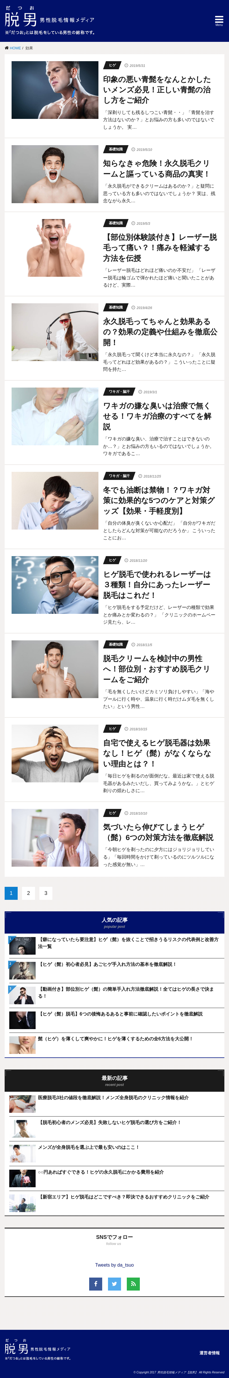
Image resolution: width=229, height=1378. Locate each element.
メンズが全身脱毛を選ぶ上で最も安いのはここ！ (89, 1147)
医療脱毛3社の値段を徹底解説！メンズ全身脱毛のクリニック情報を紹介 (113, 1097)
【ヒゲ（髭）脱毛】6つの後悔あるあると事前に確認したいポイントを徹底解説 (120, 1013)
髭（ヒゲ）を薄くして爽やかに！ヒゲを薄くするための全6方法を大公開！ (115, 1038)
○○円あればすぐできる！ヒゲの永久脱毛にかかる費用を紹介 (101, 1172)
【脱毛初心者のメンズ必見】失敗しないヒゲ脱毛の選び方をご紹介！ (110, 1122)
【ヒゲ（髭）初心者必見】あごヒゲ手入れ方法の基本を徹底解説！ (107, 964)
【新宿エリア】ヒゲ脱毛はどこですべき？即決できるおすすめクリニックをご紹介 (123, 1196)
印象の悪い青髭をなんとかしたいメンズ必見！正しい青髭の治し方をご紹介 (157, 90)
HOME (15, 48)
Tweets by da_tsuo (114, 1265)
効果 (29, 48)
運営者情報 (209, 1353)
